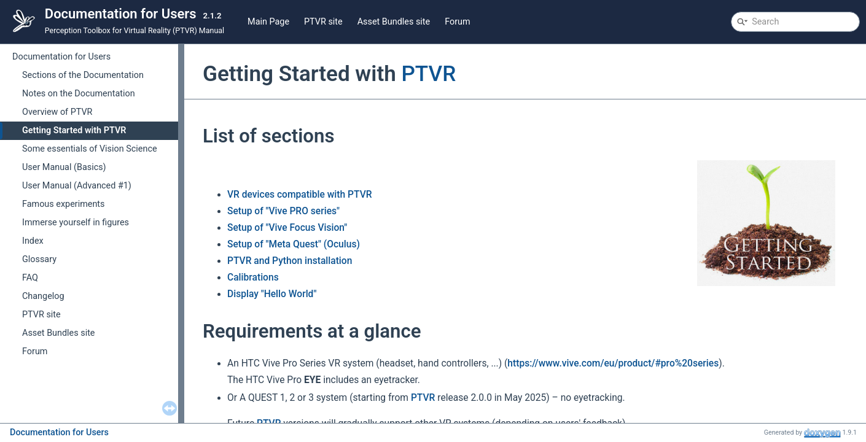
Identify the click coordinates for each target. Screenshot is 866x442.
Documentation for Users (61, 57)
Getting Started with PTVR (74, 130)
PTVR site (323, 22)
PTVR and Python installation (289, 260)
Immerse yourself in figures (75, 222)
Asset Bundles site (394, 22)
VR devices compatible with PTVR (299, 194)
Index (33, 241)
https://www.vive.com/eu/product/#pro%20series (613, 363)
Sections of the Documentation (83, 75)
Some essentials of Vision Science (89, 149)
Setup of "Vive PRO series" (283, 211)
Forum (457, 22)
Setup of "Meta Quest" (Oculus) (293, 244)
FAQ (30, 278)
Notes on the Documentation (78, 93)
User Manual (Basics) (64, 167)
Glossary (39, 259)
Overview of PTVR (57, 112)
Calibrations (253, 277)
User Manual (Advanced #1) (76, 185)
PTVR (428, 74)
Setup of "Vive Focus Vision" (287, 227)
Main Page (268, 22)
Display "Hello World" (271, 294)
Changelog (43, 296)
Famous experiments (63, 204)
